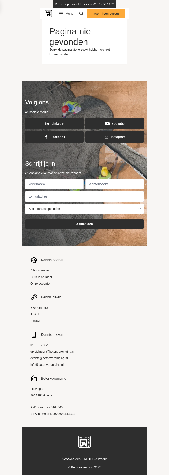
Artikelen (36, 314)
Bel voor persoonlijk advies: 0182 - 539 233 (84, 4)
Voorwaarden (71, 459)
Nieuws (35, 321)
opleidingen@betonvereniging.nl (52, 351)
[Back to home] (49, 13)
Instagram (115, 136)
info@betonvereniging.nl (47, 364)
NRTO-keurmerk (95, 459)
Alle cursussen (40, 270)
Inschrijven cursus (106, 13)
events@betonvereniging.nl (49, 358)
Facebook (54, 136)
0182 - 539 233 (40, 345)
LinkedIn (54, 123)
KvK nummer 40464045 (46, 407)
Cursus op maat (41, 277)
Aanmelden (84, 224)
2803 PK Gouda (41, 395)
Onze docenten (40, 283)
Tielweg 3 (36, 389)
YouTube (115, 123)
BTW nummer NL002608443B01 (52, 414)
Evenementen (39, 307)
